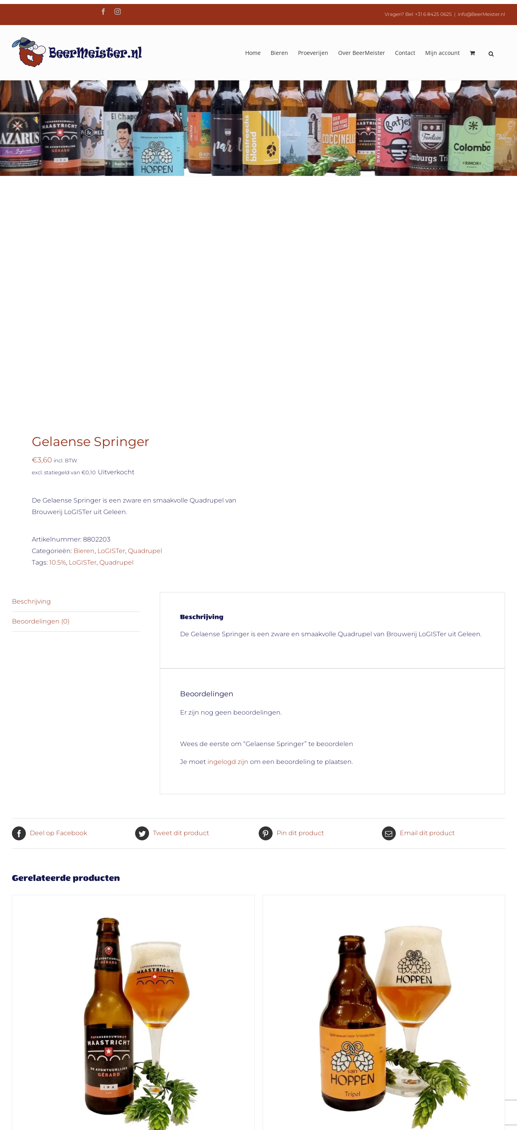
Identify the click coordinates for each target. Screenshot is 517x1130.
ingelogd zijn (227, 536)
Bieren (84, 325)
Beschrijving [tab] (31, 376)
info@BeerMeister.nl (481, 14)
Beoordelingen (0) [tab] (41, 395)
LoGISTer (111, 325)
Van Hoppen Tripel (384, 925)
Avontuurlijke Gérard (133, 925)
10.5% (57, 337)
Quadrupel (145, 325)
